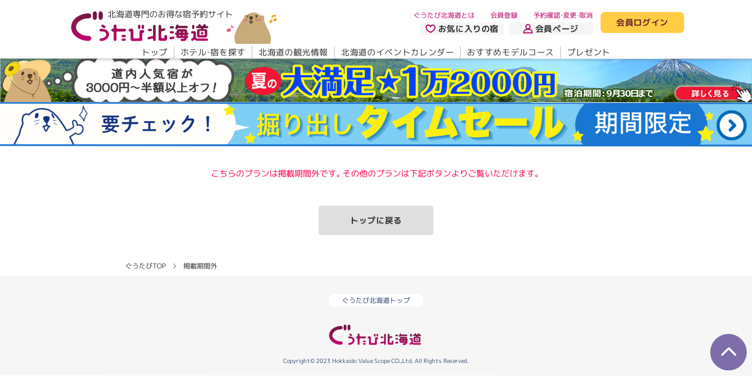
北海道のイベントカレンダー (397, 52)
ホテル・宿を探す (213, 52)
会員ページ (551, 28)
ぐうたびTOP (145, 266)
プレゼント (588, 52)
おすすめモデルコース (510, 52)
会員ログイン (642, 23)
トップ (155, 52)
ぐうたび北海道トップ (376, 300)
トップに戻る (376, 220)
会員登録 (504, 15)
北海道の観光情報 (293, 52)
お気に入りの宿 (462, 28)
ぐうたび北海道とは (444, 15)
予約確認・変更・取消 (563, 15)
